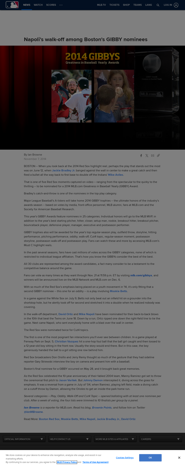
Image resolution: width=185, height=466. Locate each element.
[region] (92, 458)
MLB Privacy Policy (67, 462)
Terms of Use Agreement (95, 462)
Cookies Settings (125, 457)
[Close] (179, 458)
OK (150, 457)
